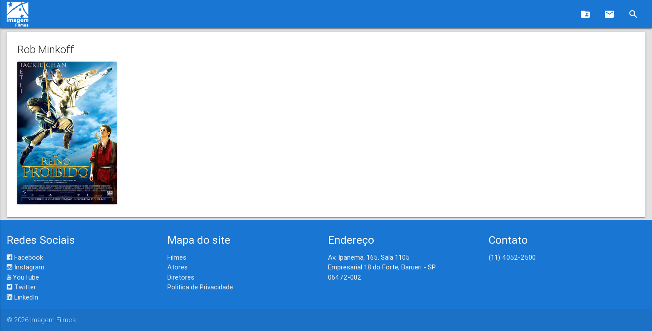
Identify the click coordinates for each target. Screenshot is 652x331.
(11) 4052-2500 (512, 257)
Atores (177, 267)
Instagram (25, 267)
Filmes (176, 257)
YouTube (23, 277)
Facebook (25, 257)
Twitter (21, 287)
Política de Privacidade (200, 287)
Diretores (180, 277)
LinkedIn (22, 297)
